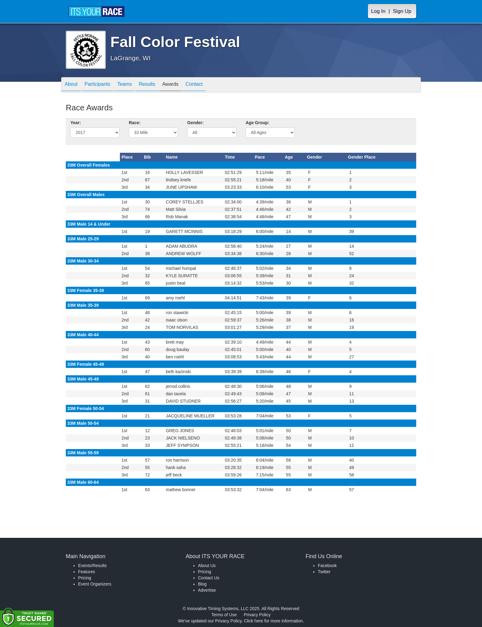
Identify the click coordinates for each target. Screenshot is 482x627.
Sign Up (402, 11)
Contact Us (208, 577)
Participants (103, 85)
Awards (187, 85)
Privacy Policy (257, 614)
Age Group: (257, 122)
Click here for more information (273, 620)
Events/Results (92, 565)
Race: (134, 122)
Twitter (324, 571)
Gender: (195, 122)
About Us (207, 565)
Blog (202, 584)
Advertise (207, 590)
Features (86, 571)
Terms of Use (224, 614)
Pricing (84, 577)
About (73, 85)
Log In (378, 11)
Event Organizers (94, 584)
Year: (75, 122)
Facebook (327, 565)
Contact (214, 85)
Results (159, 85)
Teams (133, 85)
